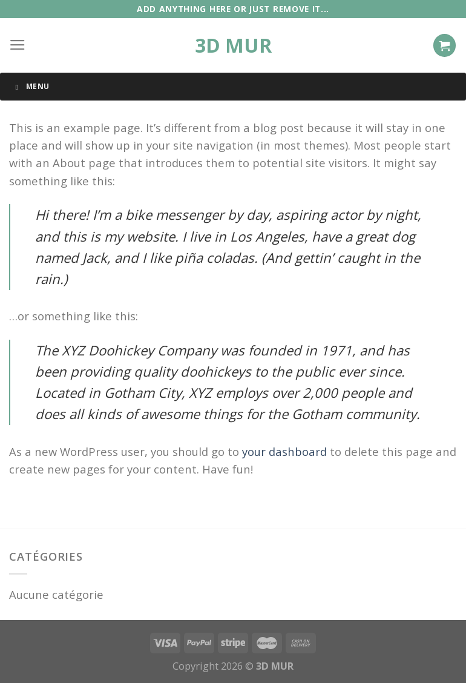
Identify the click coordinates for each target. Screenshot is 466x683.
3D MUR (233, 45)
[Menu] (17, 45)
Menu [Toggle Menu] (30, 86)
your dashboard (284, 451)
